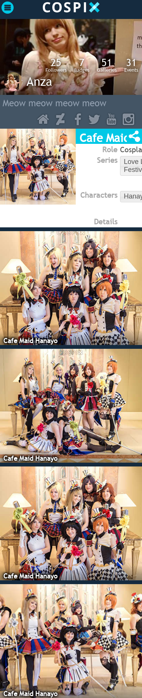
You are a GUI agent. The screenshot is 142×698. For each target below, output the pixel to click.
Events (131, 65)
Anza (39, 81)
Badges (81, 65)
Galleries (107, 65)
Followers (56, 65)
